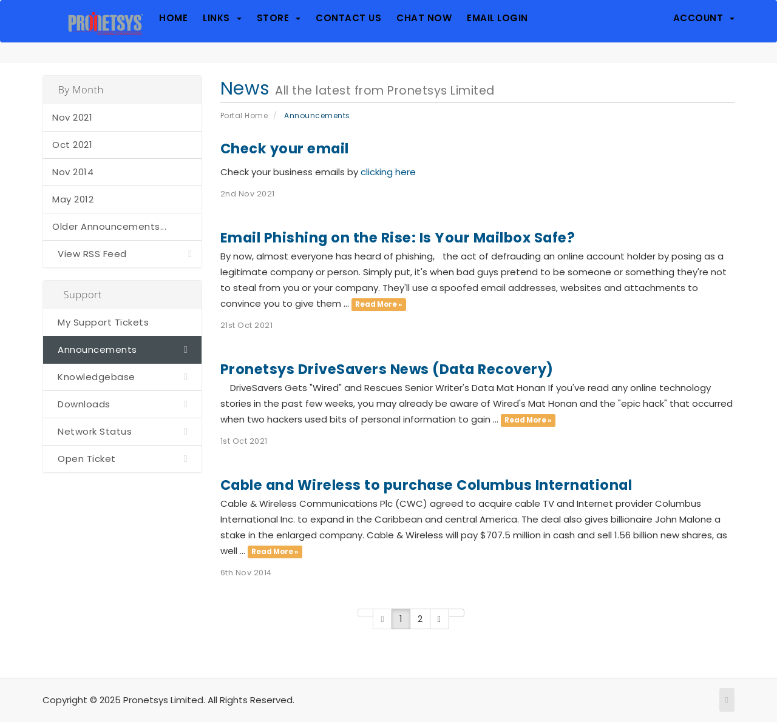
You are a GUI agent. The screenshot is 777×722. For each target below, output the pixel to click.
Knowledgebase (122, 377)
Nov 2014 (72, 171)
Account (704, 18)
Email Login (497, 18)
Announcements (122, 350)
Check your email (284, 148)
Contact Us (348, 18)
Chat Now (424, 18)
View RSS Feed (122, 254)
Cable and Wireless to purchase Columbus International (426, 485)
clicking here (388, 171)
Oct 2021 (72, 144)
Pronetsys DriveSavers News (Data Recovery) (387, 369)
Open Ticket (122, 459)
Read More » (378, 304)
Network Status (122, 431)
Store (279, 18)
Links (222, 18)
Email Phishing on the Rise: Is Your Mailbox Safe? (397, 237)
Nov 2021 (72, 117)
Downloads (122, 404)
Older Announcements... (109, 226)
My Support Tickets (100, 322)
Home (173, 18)
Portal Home (244, 115)
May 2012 (72, 199)
